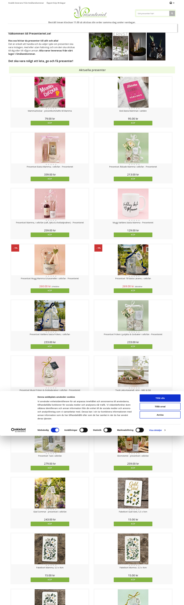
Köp (29, 122)
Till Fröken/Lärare (47, 27)
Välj (29, 421)
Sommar (76, 27)
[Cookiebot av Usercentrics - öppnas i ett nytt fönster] (18, 599)
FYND (92, 33)
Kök (133, 27)
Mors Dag (27, 27)
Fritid (144, 27)
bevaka (29, 477)
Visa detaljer (155, 599)
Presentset (91, 27)
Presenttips (108, 27)
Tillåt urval (160, 575)
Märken (168, 27)
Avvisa (160, 584)
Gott (155, 27)
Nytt (14, 27)
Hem (122, 27)
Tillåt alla (160, 567)
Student (64, 27)
